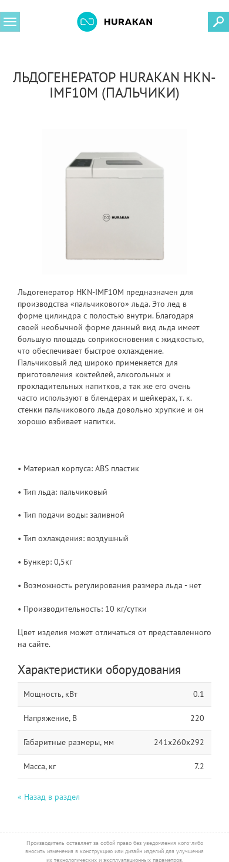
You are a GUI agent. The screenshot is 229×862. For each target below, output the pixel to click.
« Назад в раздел (49, 796)
